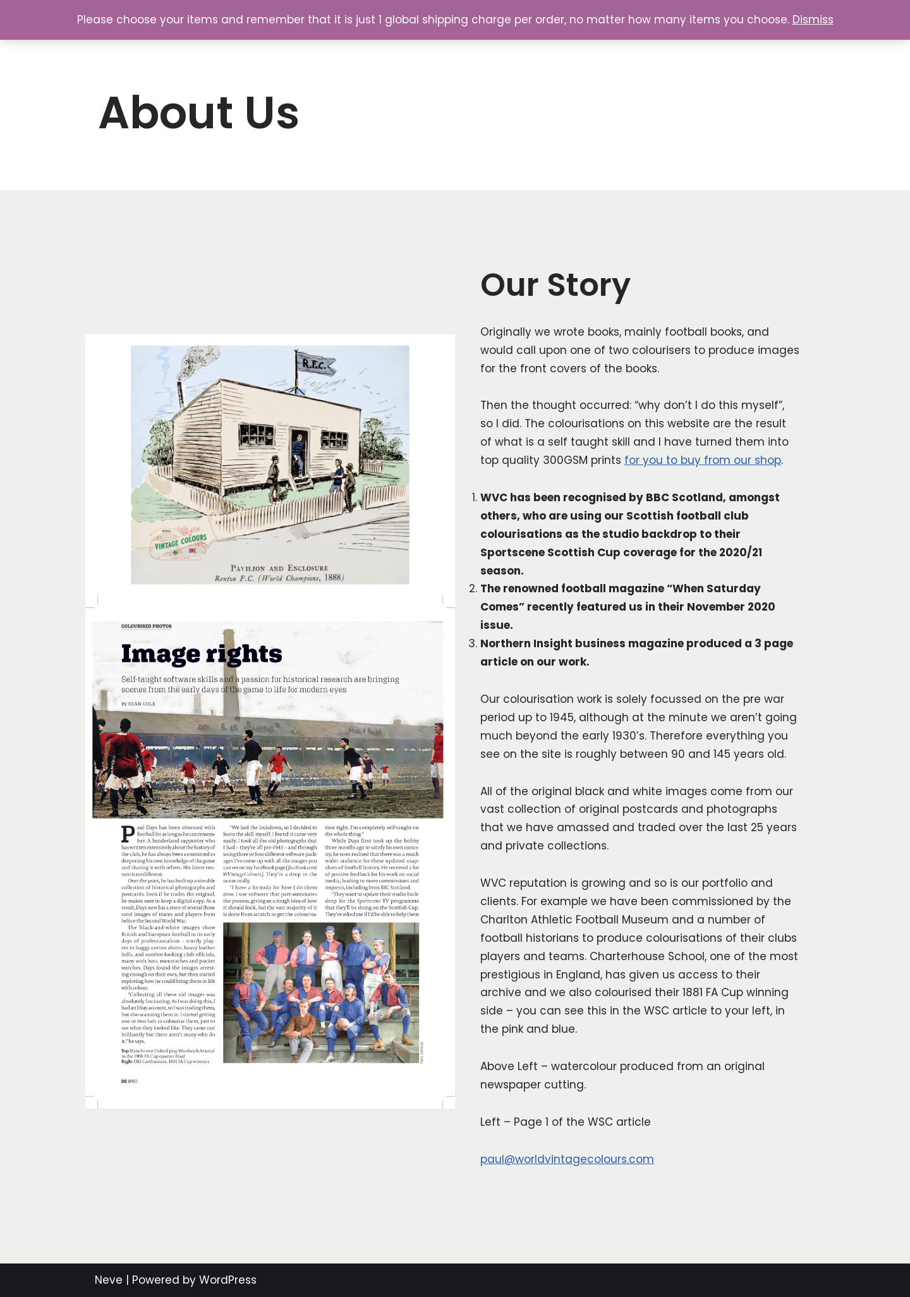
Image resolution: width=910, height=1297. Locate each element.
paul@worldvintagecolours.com (567, 1159)
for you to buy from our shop (702, 460)
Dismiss (813, 19)
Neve (109, 1280)
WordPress (228, 1280)
